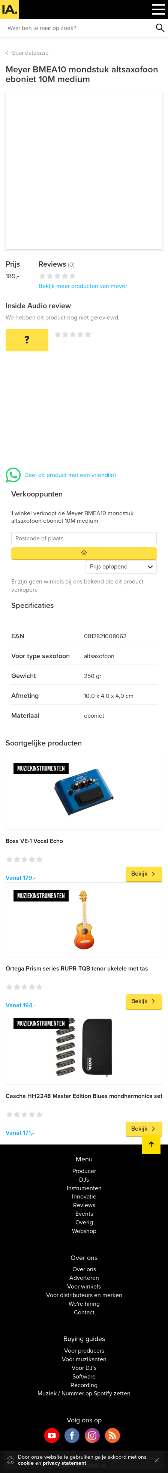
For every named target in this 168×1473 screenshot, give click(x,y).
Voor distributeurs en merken (84, 1295)
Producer (84, 1171)
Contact (84, 1312)
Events (84, 1214)
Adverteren (84, 1278)
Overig (84, 1222)
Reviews (84, 1205)
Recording (84, 1385)
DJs (84, 1180)
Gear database (30, 53)
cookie (26, 1463)
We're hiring (84, 1304)
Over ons (84, 1269)
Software (84, 1376)
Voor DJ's (84, 1368)
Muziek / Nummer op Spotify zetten (84, 1393)
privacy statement (64, 1463)
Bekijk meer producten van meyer (83, 286)
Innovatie (84, 1196)
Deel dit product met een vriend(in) (70, 475)
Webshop (84, 1231)
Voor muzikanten (84, 1359)
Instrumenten (84, 1188)
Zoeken (160, 28)
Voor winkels (84, 1286)
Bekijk (139, 874)
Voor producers (84, 1350)
